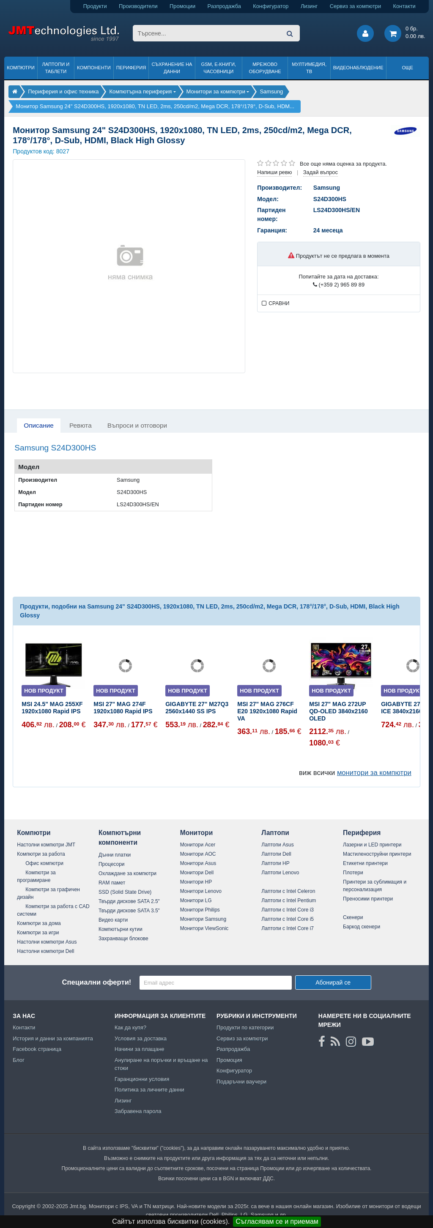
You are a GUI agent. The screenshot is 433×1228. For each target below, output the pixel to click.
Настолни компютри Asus (47, 942)
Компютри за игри (38, 933)
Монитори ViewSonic (204, 928)
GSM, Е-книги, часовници (218, 68)
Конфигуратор (270, 6)
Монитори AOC (198, 854)
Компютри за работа (41, 854)
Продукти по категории (245, 1027)
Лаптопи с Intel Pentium (288, 900)
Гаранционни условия (142, 1079)
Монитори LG (196, 900)
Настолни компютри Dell (45, 951)
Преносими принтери (368, 899)
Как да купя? (130, 1027)
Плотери (353, 873)
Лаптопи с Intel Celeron (288, 891)
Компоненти (94, 67)
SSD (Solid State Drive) (125, 892)
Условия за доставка (141, 1038)
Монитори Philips (200, 910)
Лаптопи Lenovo (280, 873)
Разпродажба (224, 6)
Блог (19, 1060)
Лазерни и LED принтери (372, 845)
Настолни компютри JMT (46, 845)
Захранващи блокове (123, 938)
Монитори (196, 832)
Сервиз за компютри (355, 6)
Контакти (404, 6)
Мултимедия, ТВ (309, 68)
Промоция (229, 1060)
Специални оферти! (96, 982)
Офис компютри (44, 863)
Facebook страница (37, 1049)
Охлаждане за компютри (127, 873)
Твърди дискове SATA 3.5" (129, 911)
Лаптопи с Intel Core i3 (287, 910)
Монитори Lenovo (201, 891)
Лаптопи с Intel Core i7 (287, 928)
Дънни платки (115, 855)
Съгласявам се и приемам (277, 1221)
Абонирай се (333, 982)
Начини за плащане (139, 1049)
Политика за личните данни (149, 1089)
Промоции (182, 6)
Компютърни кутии (121, 929)
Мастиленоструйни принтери (377, 854)
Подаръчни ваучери (241, 1081)
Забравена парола (138, 1111)
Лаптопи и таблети (55, 68)
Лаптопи (275, 832)
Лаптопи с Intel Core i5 (287, 919)
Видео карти (113, 920)
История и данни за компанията (53, 1038)
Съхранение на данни (172, 68)
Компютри (20, 67)
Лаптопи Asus (277, 845)
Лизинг (309, 6)
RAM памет (112, 883)
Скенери (353, 917)
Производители (138, 6)
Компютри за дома (38, 923)
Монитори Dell (197, 873)
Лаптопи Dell (276, 854)
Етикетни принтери (365, 863)
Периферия (131, 67)
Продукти (95, 6)
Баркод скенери (361, 927)
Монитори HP (196, 882)
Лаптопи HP (275, 863)
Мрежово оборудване (265, 68)
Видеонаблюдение (358, 67)
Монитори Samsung (203, 919)
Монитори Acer (198, 845)
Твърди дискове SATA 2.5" (129, 901)
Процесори (112, 864)
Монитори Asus (198, 863)
